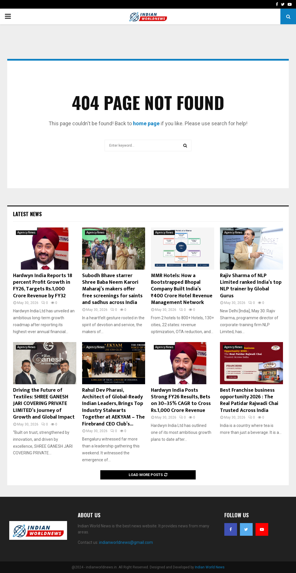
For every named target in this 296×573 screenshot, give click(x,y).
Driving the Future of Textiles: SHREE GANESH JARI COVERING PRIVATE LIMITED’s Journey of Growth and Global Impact (44, 404)
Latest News (27, 214)
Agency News (26, 232)
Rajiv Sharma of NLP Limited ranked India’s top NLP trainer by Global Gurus (251, 285)
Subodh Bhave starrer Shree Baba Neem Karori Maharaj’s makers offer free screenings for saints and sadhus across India (112, 289)
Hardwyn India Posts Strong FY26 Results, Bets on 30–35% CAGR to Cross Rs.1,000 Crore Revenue (181, 400)
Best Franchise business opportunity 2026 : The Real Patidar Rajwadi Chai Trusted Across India (249, 400)
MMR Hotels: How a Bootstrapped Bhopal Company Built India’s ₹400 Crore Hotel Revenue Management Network (181, 289)
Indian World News (210, 567)
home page (146, 123)
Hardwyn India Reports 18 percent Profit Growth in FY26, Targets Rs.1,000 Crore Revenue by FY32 (42, 285)
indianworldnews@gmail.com (126, 542)
